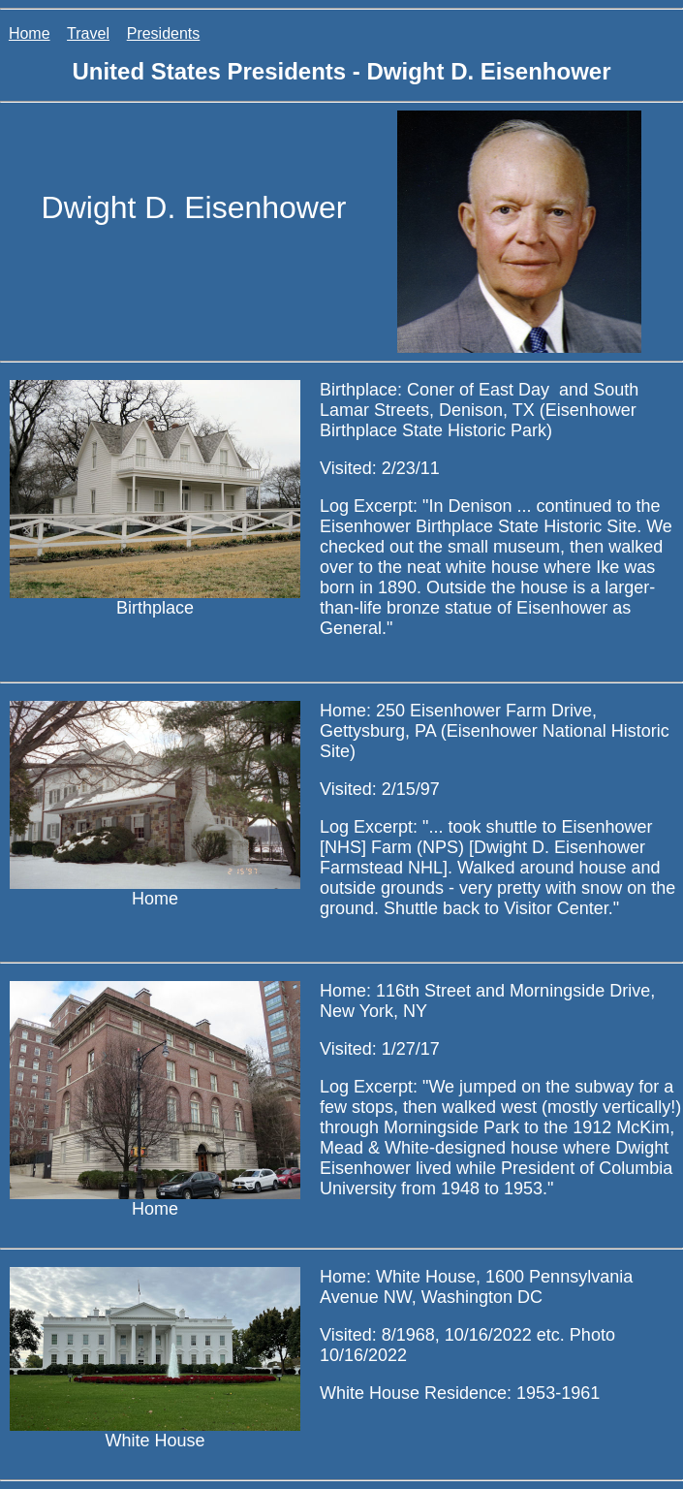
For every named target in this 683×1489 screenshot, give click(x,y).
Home (29, 33)
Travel (88, 33)
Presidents (164, 33)
